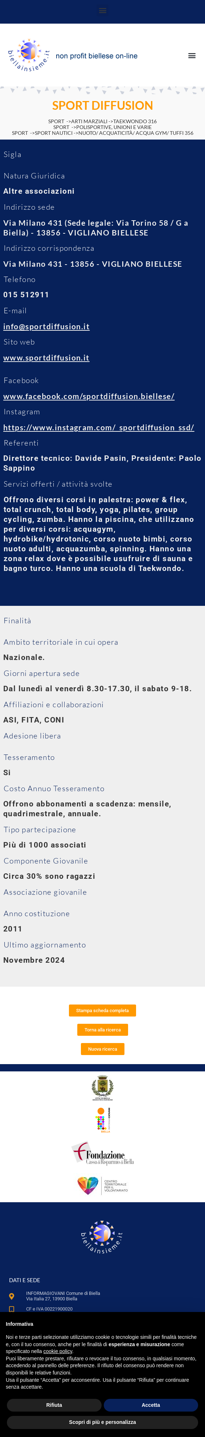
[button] (102, 10)
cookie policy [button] (58, 1351)
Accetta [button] (151, 1405)
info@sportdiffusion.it (46, 326)
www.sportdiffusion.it (46, 357)
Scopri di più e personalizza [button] (102, 1422)
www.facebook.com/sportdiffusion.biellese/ (89, 395)
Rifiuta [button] (54, 1405)
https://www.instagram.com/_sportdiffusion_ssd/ (98, 427)
